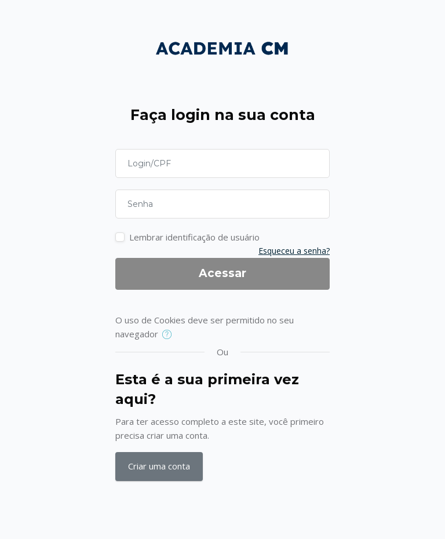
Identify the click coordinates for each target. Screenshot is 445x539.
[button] (169, 335)
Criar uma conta (159, 466)
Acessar (222, 273)
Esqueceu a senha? (294, 250)
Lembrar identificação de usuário (194, 237)
